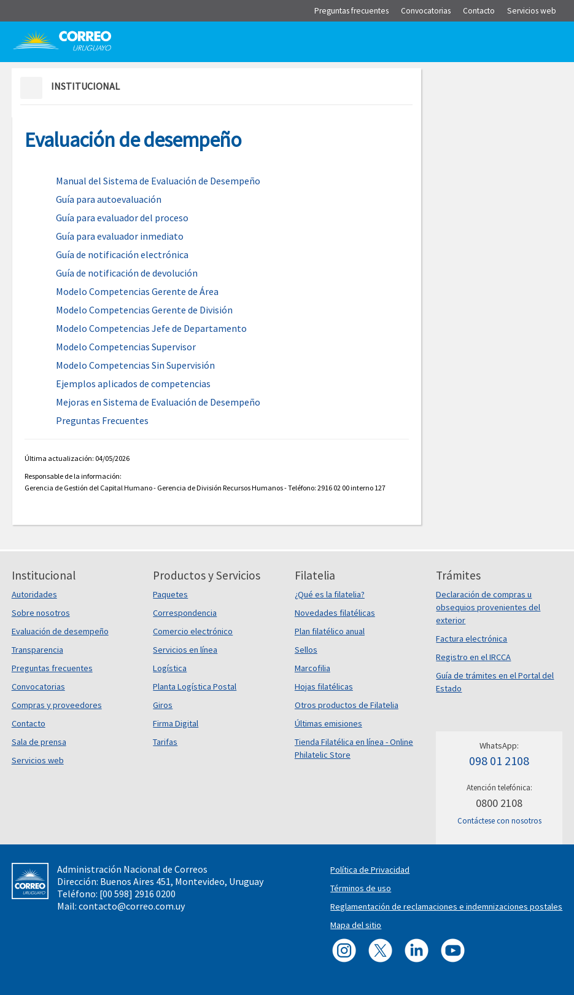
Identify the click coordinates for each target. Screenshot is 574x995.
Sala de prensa (39, 741)
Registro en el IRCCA (473, 657)
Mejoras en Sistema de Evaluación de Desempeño (158, 402)
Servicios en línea (185, 649)
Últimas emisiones (328, 723)
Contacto (28, 723)
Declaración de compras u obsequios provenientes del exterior (488, 607)
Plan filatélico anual (330, 631)
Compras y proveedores (57, 704)
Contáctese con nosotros (499, 821)
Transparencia (37, 649)
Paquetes (170, 594)
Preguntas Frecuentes (102, 420)
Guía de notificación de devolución (127, 273)
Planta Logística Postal (194, 686)
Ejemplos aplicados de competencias (133, 383)
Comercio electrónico (193, 631)
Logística (170, 668)
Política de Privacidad (369, 869)
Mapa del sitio (355, 924)
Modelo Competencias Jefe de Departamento (151, 328)
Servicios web (38, 760)
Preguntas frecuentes (52, 668)
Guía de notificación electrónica (122, 254)
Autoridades (34, 594)
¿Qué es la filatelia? (330, 594)
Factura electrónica (471, 638)
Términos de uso (360, 888)
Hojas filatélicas (324, 686)
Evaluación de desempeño (60, 631)
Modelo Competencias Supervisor (126, 346)
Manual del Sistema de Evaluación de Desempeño (158, 181)
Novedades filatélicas (335, 612)
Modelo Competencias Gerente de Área (137, 291)
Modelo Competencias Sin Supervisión (135, 365)
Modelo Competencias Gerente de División (144, 310)
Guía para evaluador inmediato (120, 236)
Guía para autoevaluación (108, 199)
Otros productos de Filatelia (346, 704)
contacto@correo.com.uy (132, 906)
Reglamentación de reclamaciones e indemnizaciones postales (446, 906)
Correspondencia (185, 612)
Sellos (306, 649)
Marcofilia (312, 668)
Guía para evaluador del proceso (122, 217)
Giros (163, 704)
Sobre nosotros (41, 612)
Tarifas (165, 741)
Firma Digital (175, 723)
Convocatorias (38, 686)
